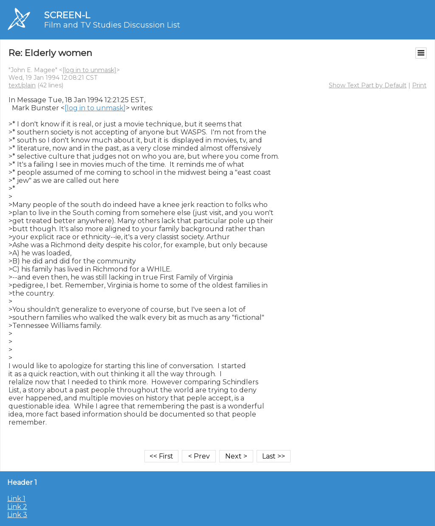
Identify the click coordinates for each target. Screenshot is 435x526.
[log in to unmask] (89, 70)
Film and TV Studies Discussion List (112, 25)
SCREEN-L (67, 15)
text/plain (22, 85)
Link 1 (16, 499)
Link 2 (17, 507)
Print (419, 85)
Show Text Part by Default (368, 85)
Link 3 (17, 515)
